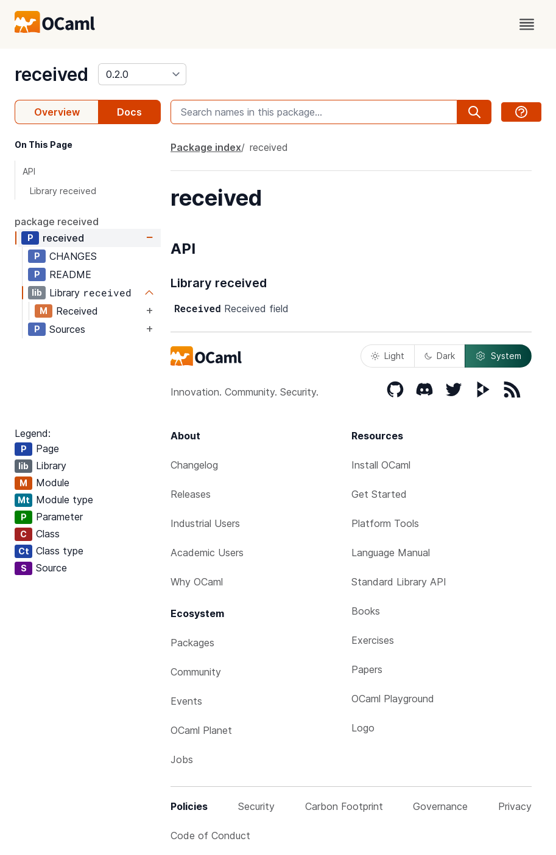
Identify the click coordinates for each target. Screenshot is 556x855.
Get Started (379, 494)
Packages (192, 643)
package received (57, 221)
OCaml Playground (392, 699)
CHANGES (73, 256)
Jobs (182, 759)
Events (186, 701)
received (51, 74)
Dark (439, 356)
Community (196, 672)
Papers (366, 669)
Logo (363, 728)
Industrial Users (205, 523)
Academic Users (207, 552)
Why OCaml (197, 582)
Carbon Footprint (344, 806)
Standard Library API (398, 582)
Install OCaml (380, 465)
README (70, 274)
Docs (129, 112)
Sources (67, 329)
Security (256, 806)
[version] (142, 74)
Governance (440, 806)
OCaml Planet (201, 730)
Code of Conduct (210, 835)
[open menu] (527, 24)
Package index (206, 147)
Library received (63, 191)
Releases (191, 494)
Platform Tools (385, 523)
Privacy (515, 806)
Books (365, 611)
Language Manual (390, 552)
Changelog (194, 465)
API (29, 171)
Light (387, 356)
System (498, 356)
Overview (57, 112)
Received (77, 311)
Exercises (372, 640)
